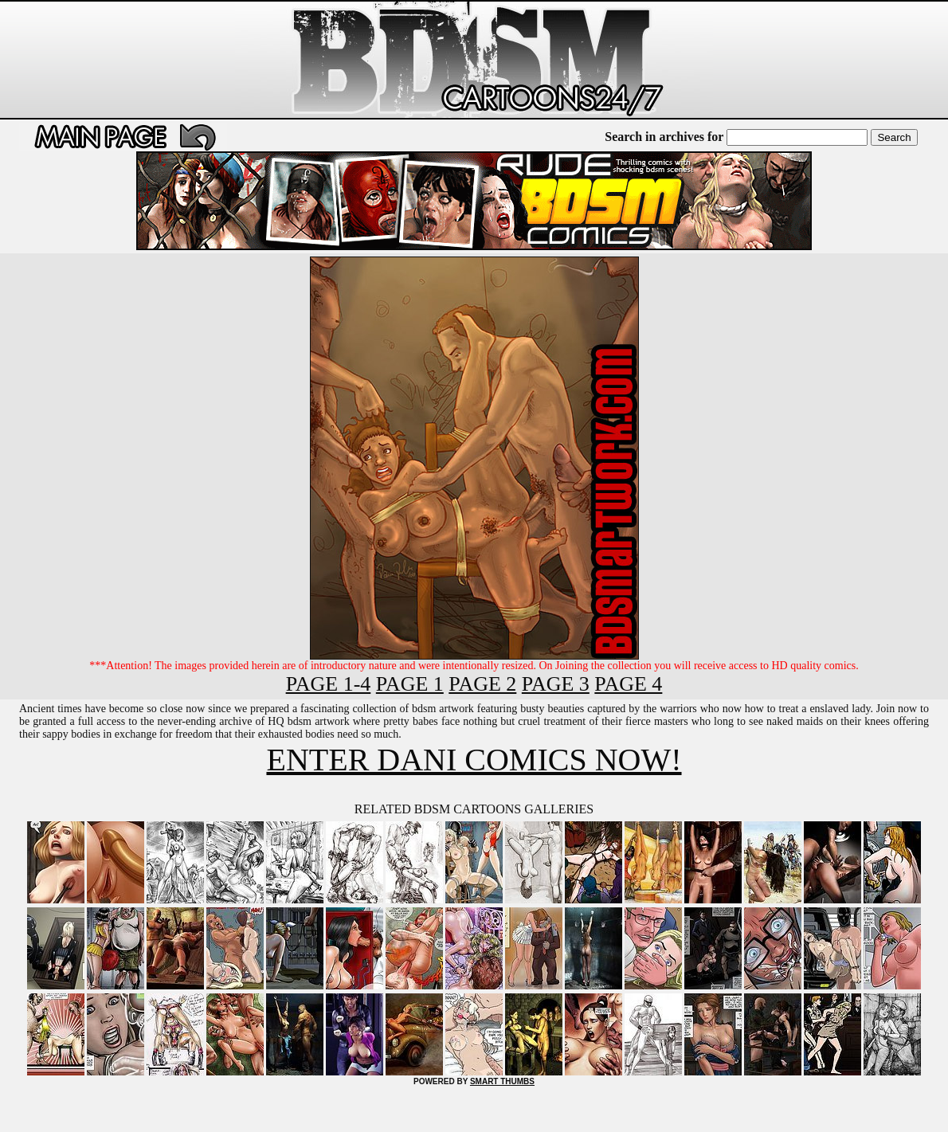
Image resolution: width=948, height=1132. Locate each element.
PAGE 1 (410, 683)
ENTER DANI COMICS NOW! (473, 760)
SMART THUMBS (502, 1081)
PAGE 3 (556, 683)
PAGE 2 (482, 683)
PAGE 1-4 (328, 683)
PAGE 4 (628, 683)
